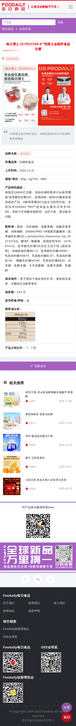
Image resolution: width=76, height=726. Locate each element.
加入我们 (59, 603)
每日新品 (8, 29)
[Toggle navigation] (70, 7)
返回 (66, 717)
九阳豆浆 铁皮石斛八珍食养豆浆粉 (45, 480)
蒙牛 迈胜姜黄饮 (35, 458)
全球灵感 (25, 29)
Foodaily (48, 711)
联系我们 (34, 603)
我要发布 (38, 366)
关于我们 (9, 603)
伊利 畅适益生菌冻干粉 (39, 436)
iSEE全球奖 (10, 637)
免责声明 (34, 611)
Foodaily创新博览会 (16, 629)
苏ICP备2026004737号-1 (38, 720)
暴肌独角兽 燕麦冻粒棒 (39, 414)
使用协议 (9, 611)
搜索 (60, 22)
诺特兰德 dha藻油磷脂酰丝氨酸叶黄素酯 (49, 394)
